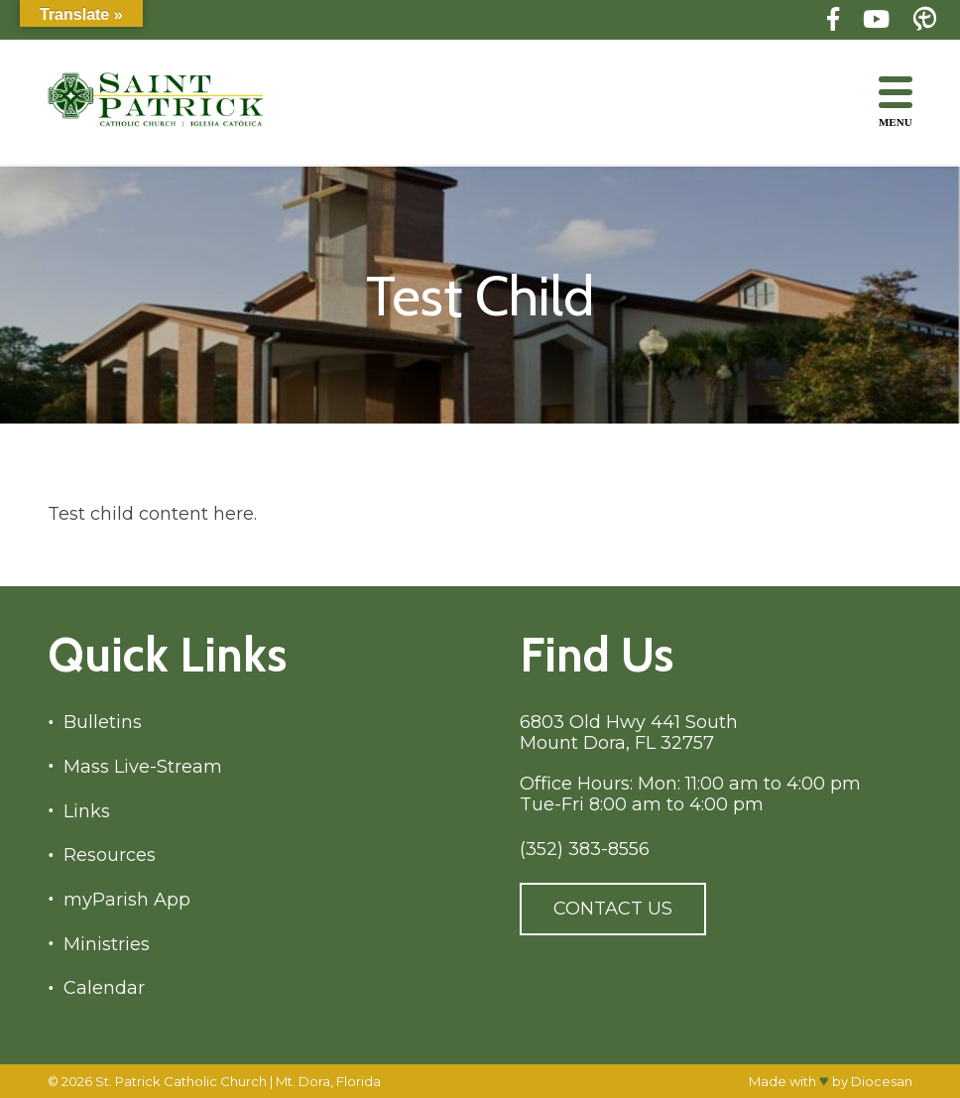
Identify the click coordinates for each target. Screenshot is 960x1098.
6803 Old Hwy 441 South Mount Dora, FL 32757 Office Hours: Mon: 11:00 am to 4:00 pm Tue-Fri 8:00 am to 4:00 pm (690, 763)
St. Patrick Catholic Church (181, 1081)
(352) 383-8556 (585, 849)
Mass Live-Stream (142, 767)
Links (86, 811)
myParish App (126, 900)
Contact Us (612, 908)
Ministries (106, 944)
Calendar (104, 988)
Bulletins (102, 722)
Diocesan (881, 1081)
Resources (109, 855)
